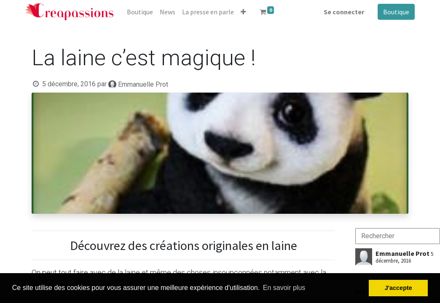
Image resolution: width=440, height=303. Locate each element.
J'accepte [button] (398, 287)
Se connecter (344, 12)
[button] (243, 11)
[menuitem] (139, 11)
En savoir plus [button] (284, 287)
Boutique (396, 12)
